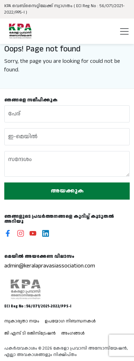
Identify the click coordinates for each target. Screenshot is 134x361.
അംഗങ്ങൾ (73, 333)
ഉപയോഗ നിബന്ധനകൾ (70, 321)
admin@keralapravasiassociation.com (49, 266)
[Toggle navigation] (124, 31)
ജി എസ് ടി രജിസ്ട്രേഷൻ (30, 333)
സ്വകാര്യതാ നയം (21, 321)
